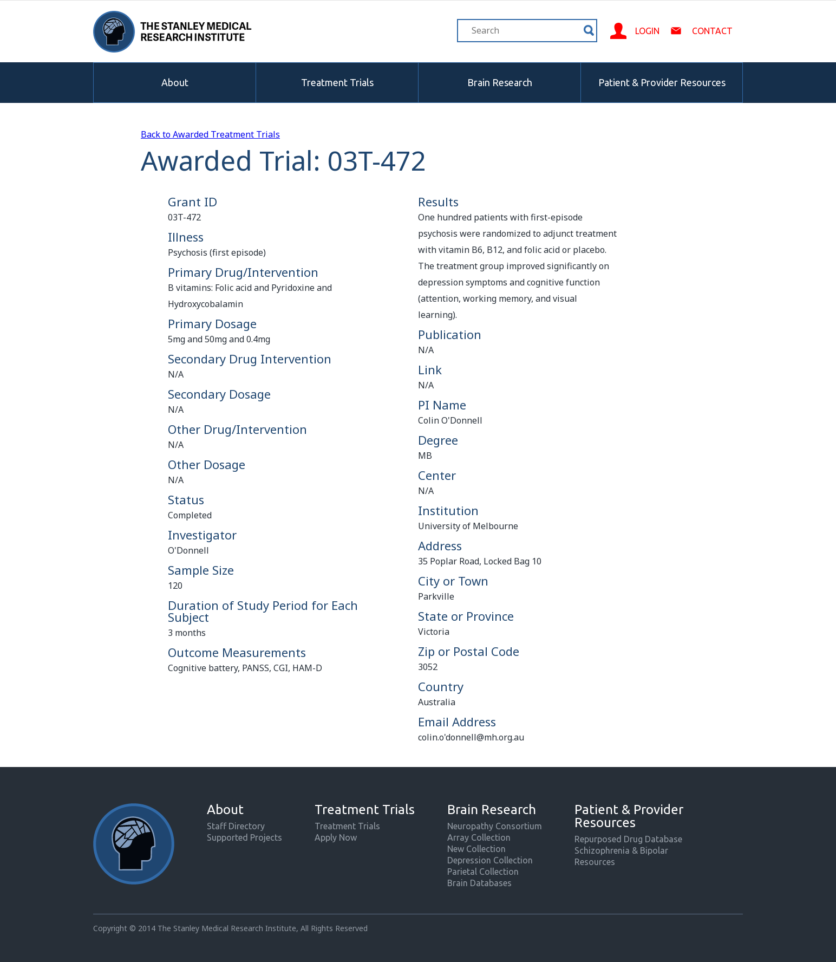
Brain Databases (479, 883)
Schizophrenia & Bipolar (621, 850)
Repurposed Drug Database (628, 839)
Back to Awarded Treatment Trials (210, 134)
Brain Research (499, 82)
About (174, 82)
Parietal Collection (483, 871)
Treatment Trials (337, 82)
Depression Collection (490, 860)
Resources (594, 862)
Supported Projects (244, 837)
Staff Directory (236, 826)
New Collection (476, 849)
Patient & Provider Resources (662, 82)
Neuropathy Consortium (494, 826)
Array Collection (479, 837)
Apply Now (336, 837)
